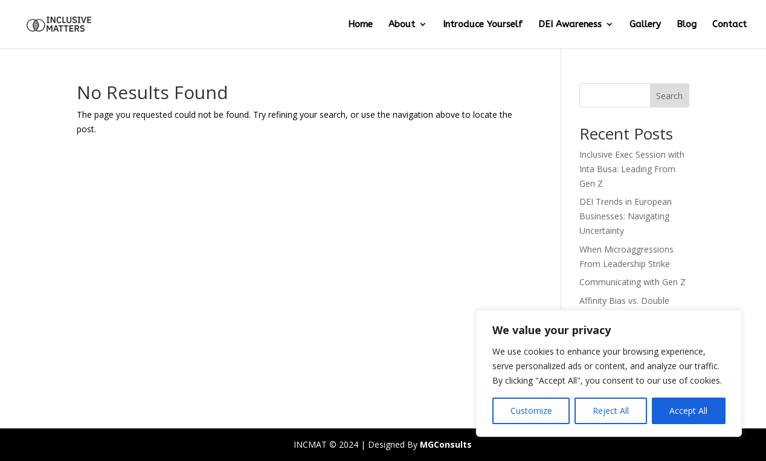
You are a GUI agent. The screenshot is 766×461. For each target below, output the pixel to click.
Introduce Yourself (483, 25)
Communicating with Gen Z (632, 282)
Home (360, 25)
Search (669, 96)
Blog (687, 25)
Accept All (688, 410)
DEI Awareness (570, 25)
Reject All (611, 410)
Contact (729, 25)
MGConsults (446, 444)
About (401, 25)
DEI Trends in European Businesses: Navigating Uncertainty (625, 216)
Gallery (645, 25)
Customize (531, 410)
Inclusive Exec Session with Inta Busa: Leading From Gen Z (631, 169)
